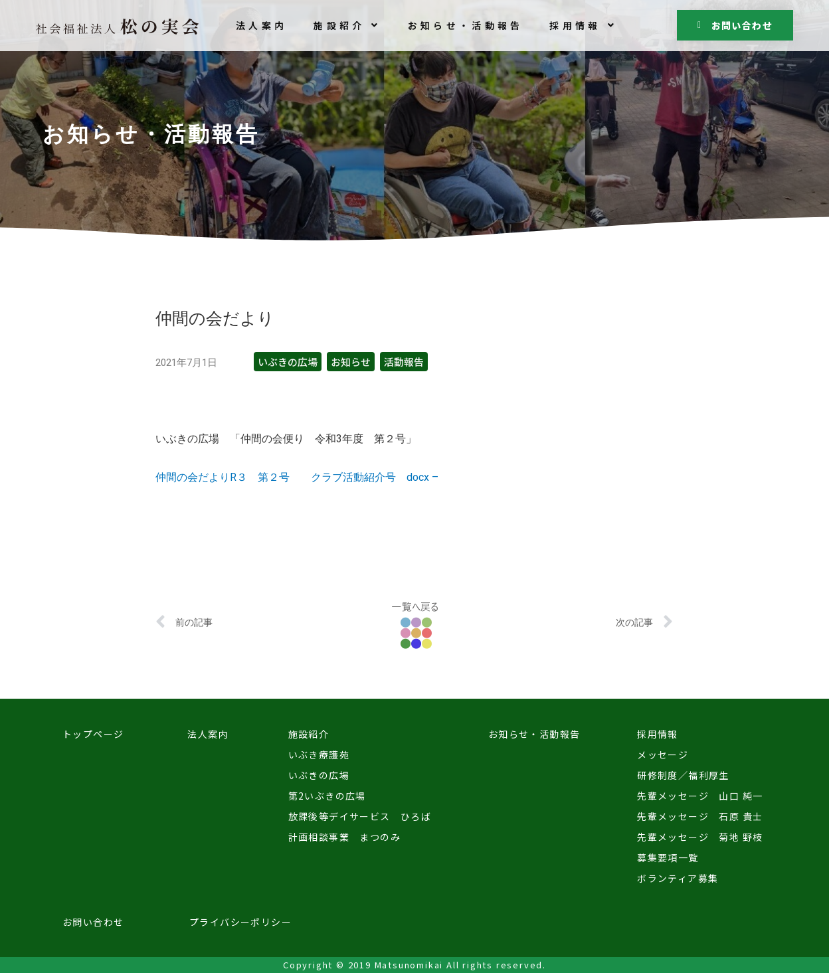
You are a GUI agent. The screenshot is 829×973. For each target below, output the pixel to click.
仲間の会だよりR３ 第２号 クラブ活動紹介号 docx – (296, 477)
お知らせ (351, 362)
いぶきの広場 (288, 362)
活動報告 (404, 362)
